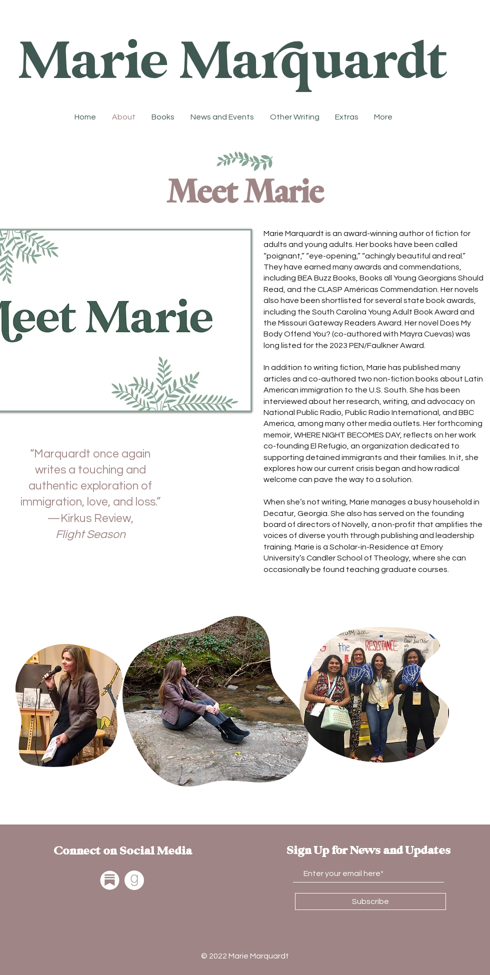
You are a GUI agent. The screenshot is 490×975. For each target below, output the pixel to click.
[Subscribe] (370, 901)
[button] (294, 117)
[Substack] (110, 880)
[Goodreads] (134, 880)
